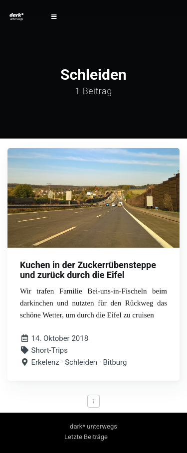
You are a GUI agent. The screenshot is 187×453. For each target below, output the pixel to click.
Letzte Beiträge (86, 437)
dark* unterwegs (93, 426)
